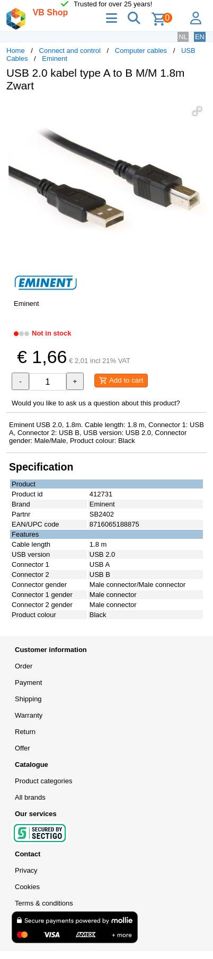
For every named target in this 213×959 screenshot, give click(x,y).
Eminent (54, 58)
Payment (28, 682)
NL (183, 37)
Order (23, 666)
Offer (22, 748)
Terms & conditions (44, 903)
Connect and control (70, 51)
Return (25, 732)
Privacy (26, 870)
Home (15, 51)
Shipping (28, 699)
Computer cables (141, 51)
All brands (30, 797)
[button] (197, 111)
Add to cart (121, 380)
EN (200, 37)
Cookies (27, 887)
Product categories (43, 781)
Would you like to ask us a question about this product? (96, 403)
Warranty (28, 715)
